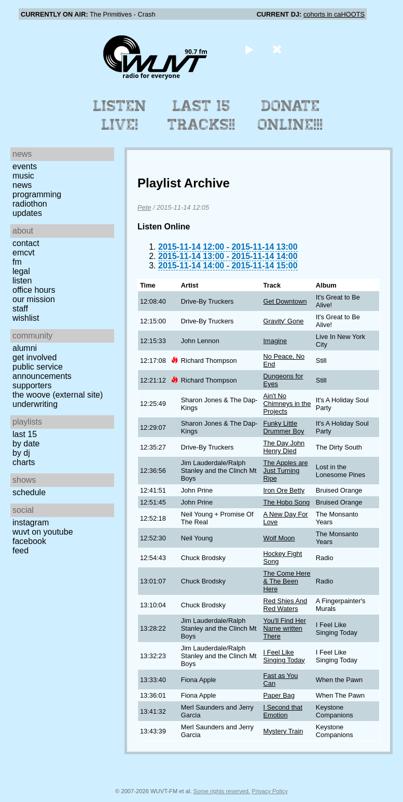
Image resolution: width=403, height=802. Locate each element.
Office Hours (33, 290)
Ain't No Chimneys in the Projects (287, 403)
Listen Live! (120, 115)
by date (25, 443)
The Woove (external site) (57, 394)
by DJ (21, 452)
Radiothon (29, 203)
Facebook (29, 541)
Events (24, 166)
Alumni (24, 348)
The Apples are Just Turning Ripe (285, 470)
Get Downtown (285, 301)
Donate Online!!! (290, 115)
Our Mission (33, 299)
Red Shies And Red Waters (285, 605)
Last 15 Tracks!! (201, 115)
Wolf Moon (279, 538)
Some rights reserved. (221, 791)
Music (23, 175)
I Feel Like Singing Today (284, 656)
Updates (27, 213)
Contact (25, 243)
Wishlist (25, 318)
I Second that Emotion (282, 711)
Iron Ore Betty (284, 490)
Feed (20, 550)
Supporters (32, 385)
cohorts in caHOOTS (334, 14)
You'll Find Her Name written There (284, 628)
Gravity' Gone (283, 321)
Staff (20, 308)
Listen (22, 280)
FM (17, 261)
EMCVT (23, 252)
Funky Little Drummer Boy (283, 427)
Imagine (275, 341)
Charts (23, 462)
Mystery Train (283, 731)
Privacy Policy (270, 791)
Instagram (30, 522)
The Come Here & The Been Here (287, 581)
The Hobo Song (286, 502)
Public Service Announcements (42, 371)
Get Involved (34, 357)
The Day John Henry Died (284, 447)
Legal (21, 271)
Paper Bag (279, 695)
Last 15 (24, 434)
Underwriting (35, 404)
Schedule (29, 492)
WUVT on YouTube (42, 531)
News (22, 185)
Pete (144, 207)
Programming (36, 194)
